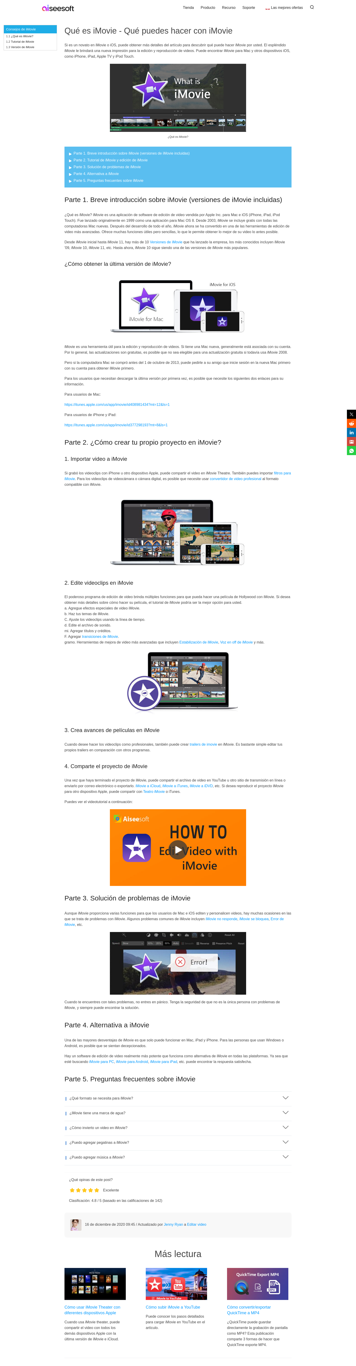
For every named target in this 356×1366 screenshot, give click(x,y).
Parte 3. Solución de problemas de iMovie (107, 167)
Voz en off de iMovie (236, 642)
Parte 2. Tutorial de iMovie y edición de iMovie (111, 160)
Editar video (196, 1224)
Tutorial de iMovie (22, 41)
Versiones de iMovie (166, 242)
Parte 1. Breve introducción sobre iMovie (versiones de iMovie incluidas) (132, 153)
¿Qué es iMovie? (22, 36)
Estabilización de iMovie (198, 642)
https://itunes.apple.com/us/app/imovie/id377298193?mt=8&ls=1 (116, 425)
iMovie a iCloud (148, 786)
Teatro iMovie (154, 792)
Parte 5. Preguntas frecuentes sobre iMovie (108, 180)
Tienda (188, 8)
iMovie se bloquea (254, 919)
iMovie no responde (221, 919)
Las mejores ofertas (287, 8)
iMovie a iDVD (201, 786)
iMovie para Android (132, 1062)
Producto (208, 8)
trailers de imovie (203, 744)
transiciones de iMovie (100, 637)
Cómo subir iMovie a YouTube (173, 1307)
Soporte (248, 8)
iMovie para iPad (163, 1062)
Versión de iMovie (22, 47)
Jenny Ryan (173, 1224)
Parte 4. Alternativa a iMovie (96, 174)
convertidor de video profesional (235, 479)
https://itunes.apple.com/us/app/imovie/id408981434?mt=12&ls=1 (117, 405)
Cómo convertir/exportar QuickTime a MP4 (249, 1310)
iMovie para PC (101, 1062)
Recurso (229, 8)
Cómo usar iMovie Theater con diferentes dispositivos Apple (92, 1310)
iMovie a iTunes (175, 786)
